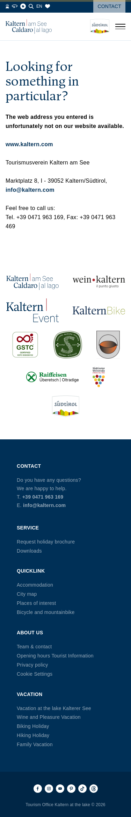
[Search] (31, 6)
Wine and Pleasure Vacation (49, 717)
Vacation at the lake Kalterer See (54, 708)
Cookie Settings (34, 674)
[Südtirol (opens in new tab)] (65, 406)
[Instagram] (49, 788)
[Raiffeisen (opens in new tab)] (52, 377)
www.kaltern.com (29, 144)
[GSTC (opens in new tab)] (25, 345)
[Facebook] (38, 788)
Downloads (29, 551)
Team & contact (34, 646)
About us (30, 632)
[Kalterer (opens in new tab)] (107, 345)
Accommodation (35, 585)
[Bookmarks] (47, 6)
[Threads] (93, 788)
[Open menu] (120, 26)
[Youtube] (60, 788)
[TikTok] (82, 788)
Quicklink (31, 571)
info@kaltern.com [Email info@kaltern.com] (44, 505)
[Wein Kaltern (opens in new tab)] (99, 281)
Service (28, 528)
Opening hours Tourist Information (55, 656)
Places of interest (36, 603)
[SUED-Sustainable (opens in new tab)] (67, 345)
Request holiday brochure (46, 542)
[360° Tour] (14, 6)
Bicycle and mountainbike (45, 612)
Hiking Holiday (33, 735)
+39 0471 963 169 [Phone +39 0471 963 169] (43, 497)
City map (27, 594)
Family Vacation (35, 744)
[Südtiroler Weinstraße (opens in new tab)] (99, 377)
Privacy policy (32, 665)
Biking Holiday (33, 726)
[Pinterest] (71, 788)
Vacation (29, 694)
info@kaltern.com (30, 190)
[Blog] (23, 6)
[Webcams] (7, 6)
